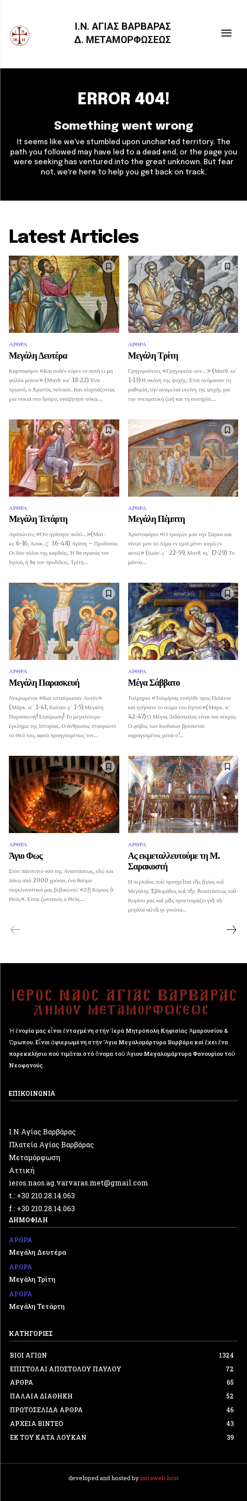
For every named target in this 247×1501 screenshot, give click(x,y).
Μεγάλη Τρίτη (153, 356)
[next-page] (231, 929)
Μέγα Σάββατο (154, 683)
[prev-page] (16, 929)
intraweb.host (159, 1478)
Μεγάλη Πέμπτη (156, 519)
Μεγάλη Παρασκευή (44, 683)
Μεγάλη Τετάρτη (38, 519)
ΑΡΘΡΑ (18, 344)
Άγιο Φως (25, 856)
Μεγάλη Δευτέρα (38, 356)
